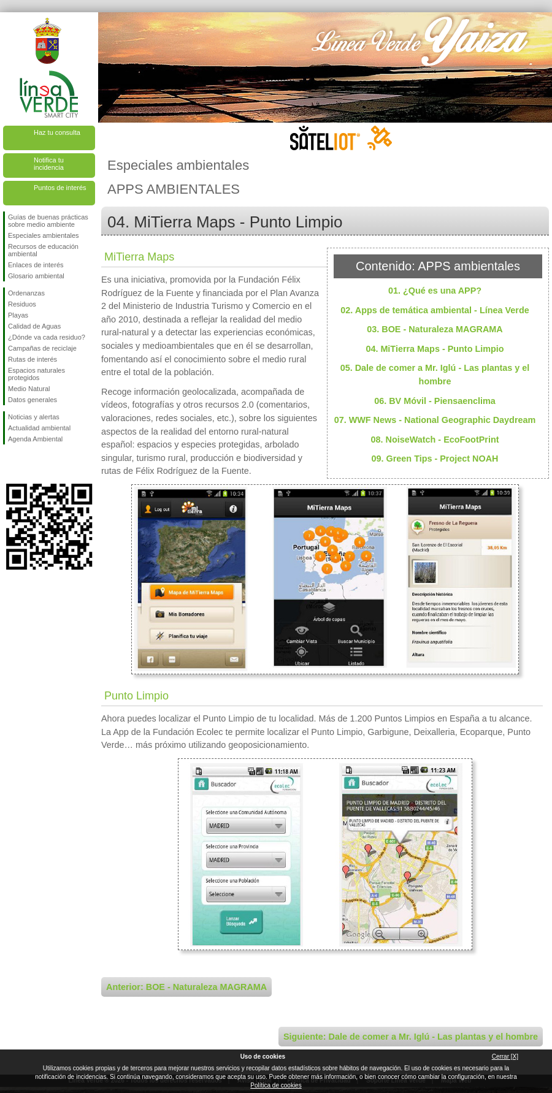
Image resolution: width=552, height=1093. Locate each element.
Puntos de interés (60, 187)
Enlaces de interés (36, 264)
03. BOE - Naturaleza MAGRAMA (435, 329)
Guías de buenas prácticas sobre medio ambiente (48, 220)
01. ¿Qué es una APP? (434, 290)
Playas (18, 315)
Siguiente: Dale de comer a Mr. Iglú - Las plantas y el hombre (410, 1037)
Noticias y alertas (33, 417)
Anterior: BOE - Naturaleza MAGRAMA (186, 987)
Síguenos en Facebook (10, 464)
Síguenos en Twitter (30, 464)
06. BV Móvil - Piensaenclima (435, 401)
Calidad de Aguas (34, 326)
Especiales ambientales (43, 235)
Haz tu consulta (57, 132)
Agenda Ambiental (35, 439)
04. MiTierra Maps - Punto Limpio (435, 349)
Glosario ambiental (36, 276)
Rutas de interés (32, 359)
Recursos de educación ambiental (43, 250)
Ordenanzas (26, 293)
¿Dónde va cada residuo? (46, 337)
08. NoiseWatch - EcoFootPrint (435, 439)
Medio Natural (29, 388)
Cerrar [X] (505, 1056)
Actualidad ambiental (39, 428)
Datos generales (32, 399)
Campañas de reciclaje (42, 348)
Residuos (22, 304)
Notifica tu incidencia (49, 163)
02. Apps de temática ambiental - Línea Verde (434, 310)
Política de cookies (275, 1085)
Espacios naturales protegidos (36, 374)
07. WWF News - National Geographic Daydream (435, 420)
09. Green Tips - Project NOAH (435, 458)
